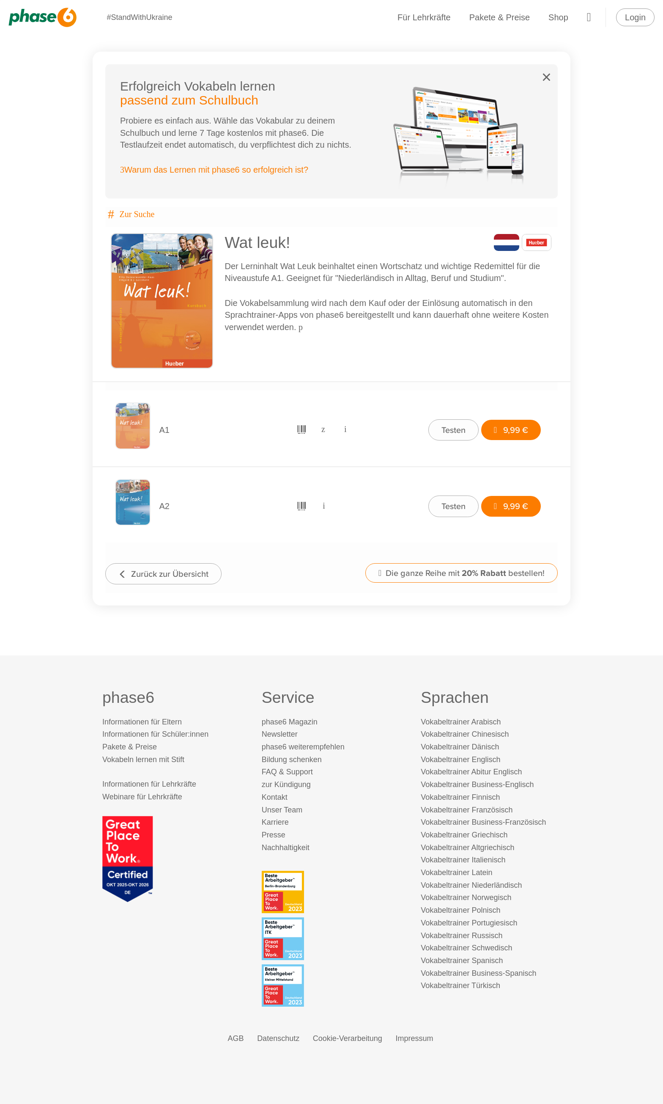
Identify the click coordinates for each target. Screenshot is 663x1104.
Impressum (414, 1038)
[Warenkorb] (589, 17)
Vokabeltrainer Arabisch (461, 722)
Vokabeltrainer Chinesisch (465, 734)
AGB (236, 1038)
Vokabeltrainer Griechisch (464, 835)
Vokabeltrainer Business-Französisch (483, 822)
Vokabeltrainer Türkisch (460, 985)
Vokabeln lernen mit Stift (143, 759)
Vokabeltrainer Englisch (460, 759)
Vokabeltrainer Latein (456, 872)
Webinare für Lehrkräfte (142, 797)
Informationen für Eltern (142, 722)
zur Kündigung (286, 784)
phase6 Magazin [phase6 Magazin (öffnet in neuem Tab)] (290, 722)
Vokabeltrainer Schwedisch (466, 948)
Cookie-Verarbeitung (347, 1038)
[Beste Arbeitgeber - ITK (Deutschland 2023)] (333, 938)
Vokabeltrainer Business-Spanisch (478, 973)
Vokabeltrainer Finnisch (460, 797)
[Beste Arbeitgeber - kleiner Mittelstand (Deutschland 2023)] (333, 985)
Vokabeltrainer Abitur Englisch (471, 772)
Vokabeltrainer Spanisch (462, 960)
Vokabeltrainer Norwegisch (466, 897)
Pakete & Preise (499, 17)
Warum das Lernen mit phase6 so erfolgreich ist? (214, 169)
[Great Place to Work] (127, 858)
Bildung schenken (292, 759)
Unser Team (282, 810)
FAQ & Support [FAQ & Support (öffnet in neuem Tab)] (287, 772)
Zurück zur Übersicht (163, 573)
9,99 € (511, 430)
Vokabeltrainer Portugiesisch (469, 923)
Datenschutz (278, 1038)
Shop (558, 17)
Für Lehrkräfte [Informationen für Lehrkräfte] (424, 17)
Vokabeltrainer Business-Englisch (477, 784)
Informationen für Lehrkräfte (149, 784)
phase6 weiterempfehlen (303, 747)
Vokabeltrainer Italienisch (463, 860)
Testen (453, 430)
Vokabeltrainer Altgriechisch (467, 847)
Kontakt (275, 797)
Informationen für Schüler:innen (155, 734)
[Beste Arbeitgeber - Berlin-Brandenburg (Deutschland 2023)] (333, 892)
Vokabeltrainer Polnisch (460, 910)
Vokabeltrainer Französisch (466, 810)
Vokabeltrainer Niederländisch (471, 885)
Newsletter (280, 734)
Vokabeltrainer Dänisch (460, 747)
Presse (273, 835)
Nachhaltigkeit (286, 847)
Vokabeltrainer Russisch (461, 935)
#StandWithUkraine (139, 17)
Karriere (275, 822)
